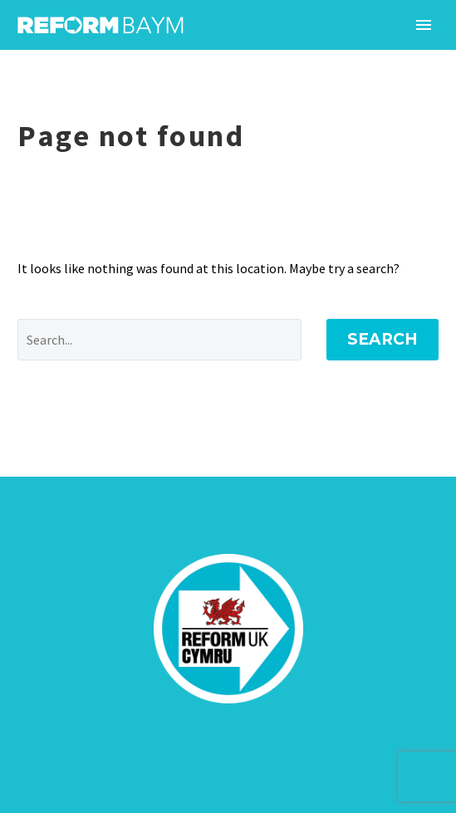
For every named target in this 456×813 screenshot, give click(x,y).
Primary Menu (423, 25)
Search (382, 339)
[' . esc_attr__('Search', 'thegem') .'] (159, 339)
